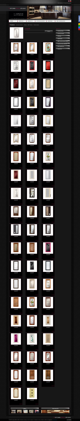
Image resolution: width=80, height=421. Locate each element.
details (20, 58)
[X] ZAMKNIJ (69, 419)
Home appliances (61, 46)
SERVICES (21, 21)
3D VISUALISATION (40, 21)
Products (30, 21)
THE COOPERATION (60, 21)
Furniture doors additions (62, 43)
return (11, 40)
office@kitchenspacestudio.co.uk (20, 18)
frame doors (36, 24)
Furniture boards (61, 33)
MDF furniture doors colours (63, 41)
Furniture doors (19, 24)
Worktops (59, 36)
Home (11, 21)
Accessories (60, 48)
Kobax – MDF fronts (28, 24)
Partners (50, 21)
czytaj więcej (55, 419)
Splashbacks (60, 38)
